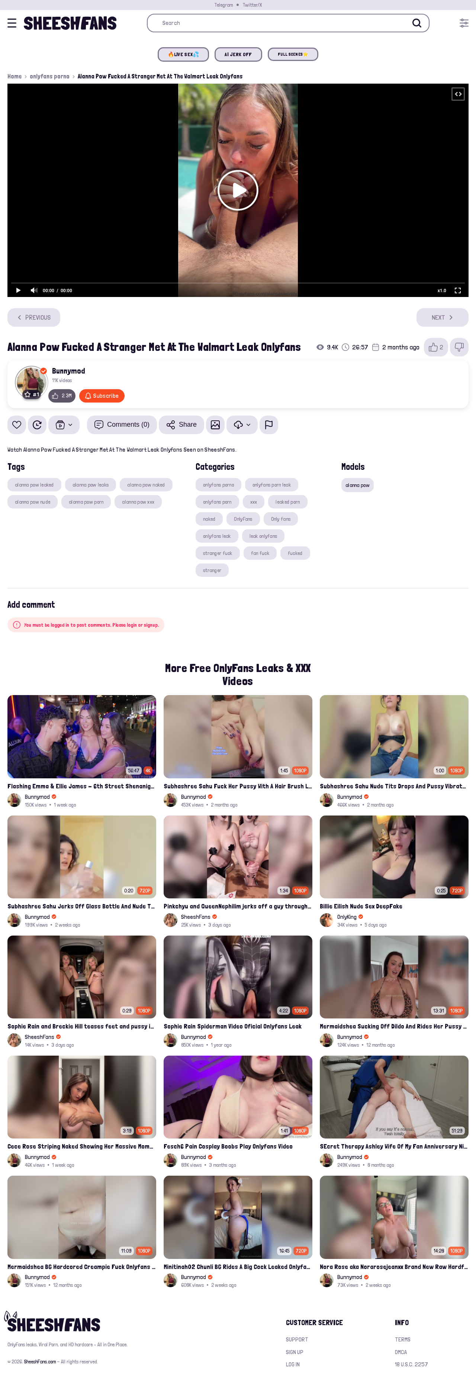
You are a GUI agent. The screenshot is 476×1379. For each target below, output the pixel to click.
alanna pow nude (32, 502)
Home (14, 76)
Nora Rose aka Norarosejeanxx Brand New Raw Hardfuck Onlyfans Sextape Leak (394, 1266)
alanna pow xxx (138, 502)
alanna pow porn (86, 502)
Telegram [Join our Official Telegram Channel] (223, 5)
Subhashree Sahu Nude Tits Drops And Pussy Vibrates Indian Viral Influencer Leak (394, 786)
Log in (293, 1364)
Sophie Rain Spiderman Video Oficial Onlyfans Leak (233, 1026)
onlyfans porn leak (272, 485)
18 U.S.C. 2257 (411, 1364)
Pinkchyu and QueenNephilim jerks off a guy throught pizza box (238, 906)
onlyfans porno (50, 76)
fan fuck (260, 553)
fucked (295, 553)
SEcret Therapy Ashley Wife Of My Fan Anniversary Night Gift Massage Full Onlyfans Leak (394, 1146)
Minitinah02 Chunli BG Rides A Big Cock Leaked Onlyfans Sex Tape (238, 1266)
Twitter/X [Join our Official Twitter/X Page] (252, 5)
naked (209, 519)
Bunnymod (68, 370)
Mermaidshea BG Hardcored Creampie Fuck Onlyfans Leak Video (81, 1266)
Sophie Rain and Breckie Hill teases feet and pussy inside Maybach (81, 1026)
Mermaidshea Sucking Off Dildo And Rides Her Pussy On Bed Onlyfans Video (394, 1026)
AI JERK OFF (238, 54)
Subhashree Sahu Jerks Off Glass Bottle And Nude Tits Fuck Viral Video (81, 906)
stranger (212, 570)
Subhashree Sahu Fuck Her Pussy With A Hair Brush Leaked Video (238, 786)
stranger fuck (217, 553)
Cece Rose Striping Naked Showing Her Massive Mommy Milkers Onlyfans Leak (81, 1146)
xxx (253, 502)
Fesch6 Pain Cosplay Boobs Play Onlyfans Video (228, 1146)
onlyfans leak (217, 536)
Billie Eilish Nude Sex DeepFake (361, 906)
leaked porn (288, 502)
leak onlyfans (263, 536)
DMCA (401, 1352)
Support (297, 1339)
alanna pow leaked (34, 485)
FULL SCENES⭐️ (293, 54)
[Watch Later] (37, 425)
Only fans (281, 519)
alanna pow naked (146, 485)
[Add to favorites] (16, 425)
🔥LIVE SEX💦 (183, 54)
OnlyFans (243, 519)
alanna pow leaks (91, 485)
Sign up (294, 1352)
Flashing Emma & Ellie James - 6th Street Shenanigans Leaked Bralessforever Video (81, 786)
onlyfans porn (217, 502)
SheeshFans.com (40, 1362)
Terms (403, 1339)
